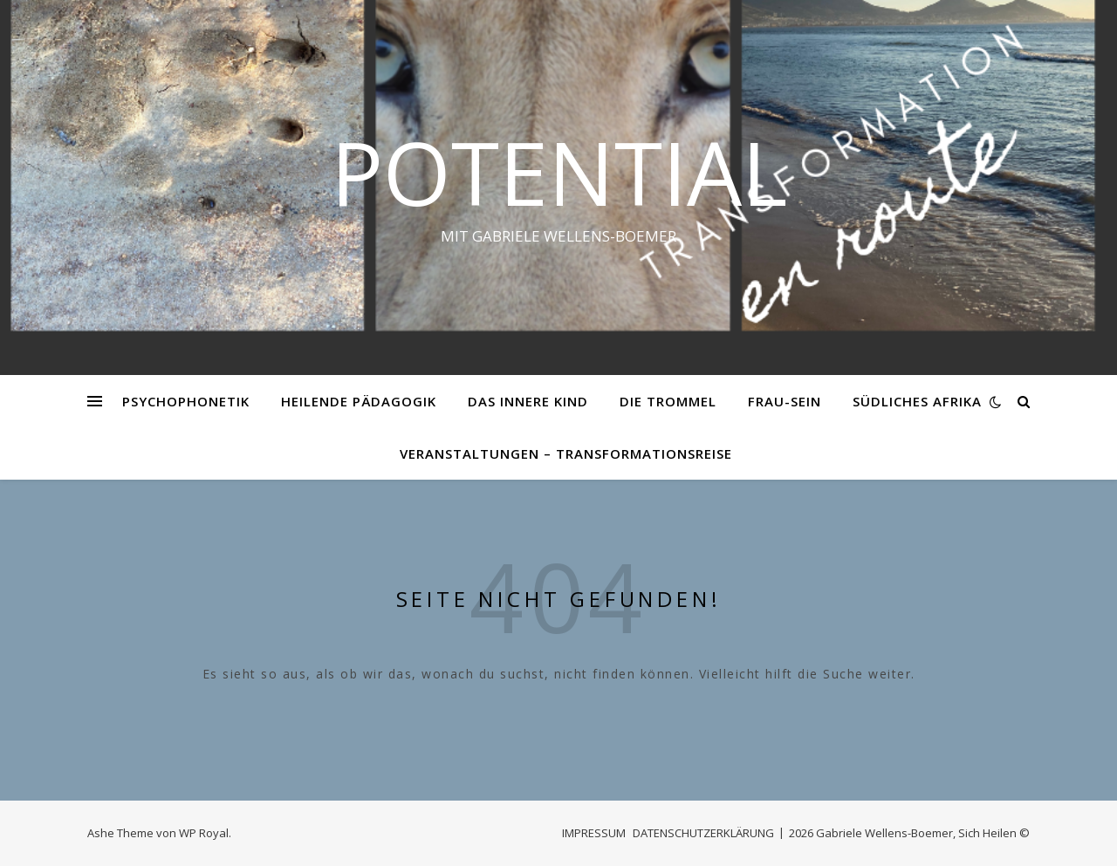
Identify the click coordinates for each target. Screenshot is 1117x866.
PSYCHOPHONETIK (186, 401)
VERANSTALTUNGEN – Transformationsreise (566, 453)
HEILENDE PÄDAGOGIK (358, 401)
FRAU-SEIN (784, 401)
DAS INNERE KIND (528, 401)
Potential (559, 171)
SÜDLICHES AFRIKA (917, 401)
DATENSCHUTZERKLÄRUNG (703, 833)
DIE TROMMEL (668, 401)
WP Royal (204, 833)
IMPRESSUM (594, 833)
